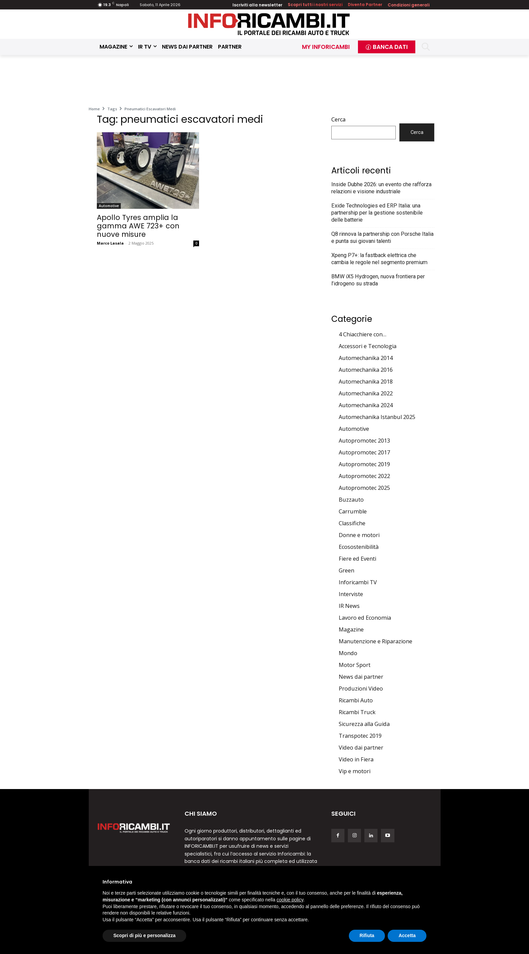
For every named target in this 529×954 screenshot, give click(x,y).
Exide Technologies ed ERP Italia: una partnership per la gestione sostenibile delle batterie (377, 212)
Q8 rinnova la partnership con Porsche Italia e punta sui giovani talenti (382, 237)
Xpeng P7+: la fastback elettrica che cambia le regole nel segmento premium (379, 258)
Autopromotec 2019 (364, 464)
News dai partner (361, 676)
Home (94, 108)
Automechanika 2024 (366, 405)
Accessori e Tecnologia (367, 346)
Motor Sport (354, 665)
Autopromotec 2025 (364, 488)
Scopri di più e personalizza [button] (144, 935)
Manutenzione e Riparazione (375, 641)
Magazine (351, 629)
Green (346, 570)
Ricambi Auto (356, 700)
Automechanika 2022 (366, 393)
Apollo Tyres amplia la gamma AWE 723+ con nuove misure (138, 226)
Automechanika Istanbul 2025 (377, 417)
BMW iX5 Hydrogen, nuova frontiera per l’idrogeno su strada (378, 280)
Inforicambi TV (358, 582)
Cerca (338, 119)
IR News (349, 606)
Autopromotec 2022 (364, 476)
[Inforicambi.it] (269, 24)
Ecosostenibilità (359, 547)
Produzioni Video (361, 688)
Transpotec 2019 (360, 735)
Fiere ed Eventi (357, 558)
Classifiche (352, 523)
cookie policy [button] (290, 899)
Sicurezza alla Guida (364, 724)
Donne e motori (359, 535)
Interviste (351, 594)
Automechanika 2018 (366, 381)
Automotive (109, 205)
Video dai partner (361, 747)
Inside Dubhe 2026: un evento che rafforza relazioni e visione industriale (381, 188)
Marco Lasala (110, 243)
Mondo (348, 653)
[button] (426, 46)
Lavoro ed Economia (365, 617)
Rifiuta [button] (367, 935)
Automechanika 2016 (366, 369)
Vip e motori (354, 771)
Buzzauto (351, 499)
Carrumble (353, 511)
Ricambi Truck (357, 712)
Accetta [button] (407, 935)
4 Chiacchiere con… (362, 334)
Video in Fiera (356, 759)
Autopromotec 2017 (364, 452)
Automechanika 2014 (366, 358)
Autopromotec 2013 (364, 440)
